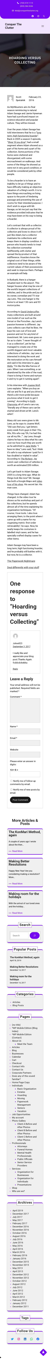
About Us (16, 1040)
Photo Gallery (19, 1120)
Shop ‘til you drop (16, 142)
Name (13, 726)
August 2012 (19, 1284)
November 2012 (21, 1277)
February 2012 (20, 1300)
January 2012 (19, 1303)
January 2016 (19, 1258)
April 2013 (18, 1271)
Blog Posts (18, 1005)
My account (18, 1117)
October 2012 (20, 1281)
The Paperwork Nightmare (21, 561)
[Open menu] (42, 26)
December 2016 (21, 1226)
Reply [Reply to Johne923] (15, 669)
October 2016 (20, 1233)
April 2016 (18, 1249)
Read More (17, 851)
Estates (21, 1092)
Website (14, 749)
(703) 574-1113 (26, 3)
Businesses (18, 1053)
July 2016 (17, 1239)
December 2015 (21, 1261)
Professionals (19, 1143)
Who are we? (18, 1191)
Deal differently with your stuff (23, 567)
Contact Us (17, 1069)
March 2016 (19, 1252)
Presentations (24, 1184)
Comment (15, 696)
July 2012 (17, 1287)
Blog (14, 1050)
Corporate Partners (21, 1072)
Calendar (16, 1056)
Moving (21, 1098)
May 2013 (18, 1268)
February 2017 (20, 1223)
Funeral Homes (25, 1149)
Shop (14, 1188)
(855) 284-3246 (26, 6)
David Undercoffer (30, 311)
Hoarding (22, 1095)
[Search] (34, 935)
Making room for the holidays (21, 978)
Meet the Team (24, 1044)
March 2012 (19, 1297)
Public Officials (24, 1159)
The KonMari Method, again (24, 957)
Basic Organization (26, 1088)
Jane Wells (30, 446)
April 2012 (18, 1293)
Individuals (17, 1085)
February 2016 (20, 1255)
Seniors (21, 1108)
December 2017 (21, 1213)
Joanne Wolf (33, 385)
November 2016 (21, 1229)
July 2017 (17, 1217)
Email (13, 738)
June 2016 (18, 1242)
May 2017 (18, 1220)
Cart (14, 1060)
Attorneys (22, 1146)
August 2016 (19, 1236)
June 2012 (18, 1290)
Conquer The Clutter (13, 26)
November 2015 (21, 1265)
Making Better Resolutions (24, 966)
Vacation (21, 1111)
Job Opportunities (21, 1114)
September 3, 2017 (21, 646)
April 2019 (18, 1210)
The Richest (27, 458)
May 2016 (18, 1245)
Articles (16, 1002)
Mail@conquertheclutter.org (26, 11)
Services (16, 1168)
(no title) (16, 1024)
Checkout (17, 1063)
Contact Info (18, 1066)
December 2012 (21, 1274)
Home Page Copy (21, 1082)
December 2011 (21, 1306)
